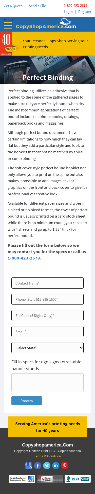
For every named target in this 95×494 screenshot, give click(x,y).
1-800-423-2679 (75, 5)
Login (68, 11)
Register (84, 11)
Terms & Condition (47, 456)
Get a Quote (14, 5)
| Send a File (36, 5)
